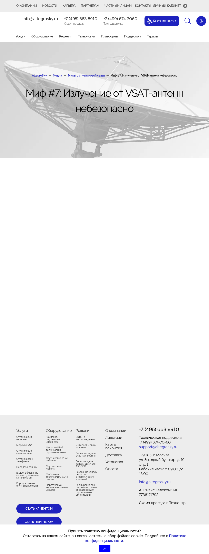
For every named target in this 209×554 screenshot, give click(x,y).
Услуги (20, 36)
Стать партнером (39, 522)
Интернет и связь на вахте (86, 446)
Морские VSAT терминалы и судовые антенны (56, 450)
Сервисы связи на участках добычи (86, 454)
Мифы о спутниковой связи (86, 75)
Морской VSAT (24, 445)
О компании (115, 430)
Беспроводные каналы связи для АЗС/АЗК (86, 464)
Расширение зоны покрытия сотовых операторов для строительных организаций (86, 490)
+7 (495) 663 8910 (80, 18)
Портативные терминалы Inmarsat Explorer (57, 487)
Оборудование (42, 36)
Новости (49, 6)
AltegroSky (39, 75)
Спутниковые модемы (53, 467)
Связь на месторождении (85, 438)
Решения (65, 36)
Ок (104, 548)
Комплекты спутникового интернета (54, 439)
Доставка (113, 455)
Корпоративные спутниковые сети (27, 484)
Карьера (69, 6)
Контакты (143, 6)
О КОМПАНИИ (26, 6)
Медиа (57, 75)
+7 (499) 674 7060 (120, 18)
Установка (114, 462)
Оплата (111, 469)
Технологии (86, 36)
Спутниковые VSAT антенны (57, 459)
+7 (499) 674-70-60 (155, 442)
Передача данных (26, 467)
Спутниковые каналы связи (24, 452)
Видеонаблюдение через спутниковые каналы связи (27, 475)
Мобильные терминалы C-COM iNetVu (57, 477)
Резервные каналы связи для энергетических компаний (86, 476)
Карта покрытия (113, 446)
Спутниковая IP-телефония (25, 460)
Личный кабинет (167, 6)
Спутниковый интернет (24, 438)
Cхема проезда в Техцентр (162, 503)
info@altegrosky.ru (40, 18)
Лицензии (113, 437)
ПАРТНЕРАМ (90, 6)
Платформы (109, 36)
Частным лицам (118, 6)
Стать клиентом (39, 508)
